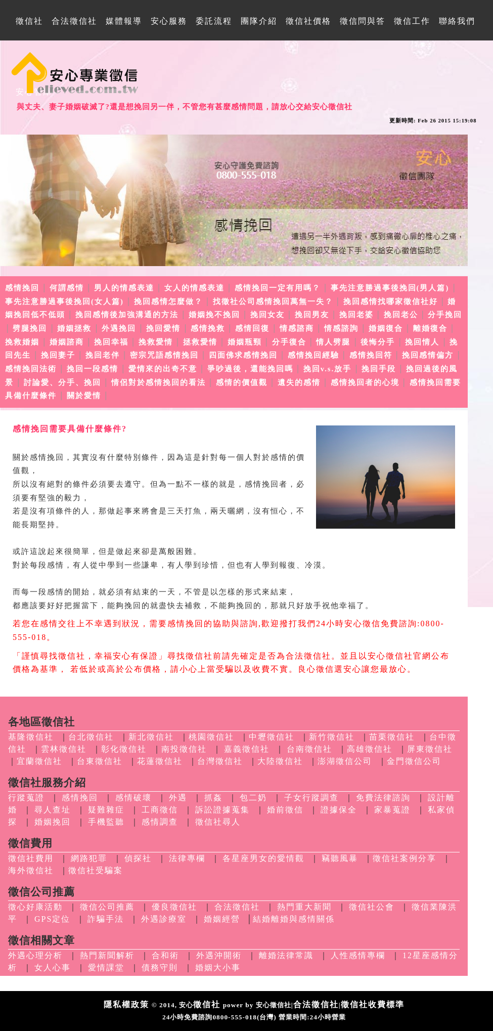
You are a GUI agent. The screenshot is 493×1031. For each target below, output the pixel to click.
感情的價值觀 (241, 382)
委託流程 (214, 21)
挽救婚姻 (22, 342)
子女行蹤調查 (311, 797)
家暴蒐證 (392, 809)
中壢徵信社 (271, 737)
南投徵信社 (184, 749)
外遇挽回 (119, 328)
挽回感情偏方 (428, 355)
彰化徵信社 (124, 749)
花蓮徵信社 (160, 761)
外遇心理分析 (35, 955)
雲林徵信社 (63, 749)
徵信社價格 (308, 21)
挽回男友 (312, 315)
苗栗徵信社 (392, 737)
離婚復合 (430, 328)
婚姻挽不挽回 (214, 315)
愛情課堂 (106, 967)
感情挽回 (22, 288)
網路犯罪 (89, 858)
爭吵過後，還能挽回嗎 (250, 369)
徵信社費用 (31, 858)
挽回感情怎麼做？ (168, 301)
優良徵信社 (174, 907)
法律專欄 (187, 858)
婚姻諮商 (67, 342)
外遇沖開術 (219, 955)
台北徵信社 (91, 737)
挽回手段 (379, 369)
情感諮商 (297, 328)
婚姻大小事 (218, 967)
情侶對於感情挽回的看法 (158, 382)
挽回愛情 (163, 328)
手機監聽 (106, 822)
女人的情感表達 (194, 288)
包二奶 (253, 797)
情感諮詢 (341, 328)
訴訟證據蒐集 (222, 809)
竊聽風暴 (340, 858)
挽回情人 (422, 342)
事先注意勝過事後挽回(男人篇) (390, 288)
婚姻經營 (222, 919)
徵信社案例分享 (404, 858)
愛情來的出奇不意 (162, 369)
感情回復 (252, 328)
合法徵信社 (74, 21)
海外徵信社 (31, 870)
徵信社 (29, 21)
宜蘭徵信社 (39, 761)
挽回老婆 (356, 315)
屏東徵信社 (430, 749)
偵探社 (138, 858)
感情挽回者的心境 (365, 382)
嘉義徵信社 (247, 749)
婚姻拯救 (74, 328)
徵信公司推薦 (107, 907)
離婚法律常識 (286, 955)
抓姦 (213, 797)
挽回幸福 (111, 342)
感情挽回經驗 (313, 355)
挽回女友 (267, 315)
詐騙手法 (105, 919)
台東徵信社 (99, 761)
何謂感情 (67, 288)
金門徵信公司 (414, 761)
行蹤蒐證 (26, 797)
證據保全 (339, 809)
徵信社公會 (371, 907)
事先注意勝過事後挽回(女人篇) (64, 301)
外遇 (178, 797)
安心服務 (169, 21)
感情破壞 (133, 797)
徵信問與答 (362, 21)
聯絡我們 (457, 21)
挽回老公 (401, 315)
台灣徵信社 (220, 761)
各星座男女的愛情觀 (263, 858)
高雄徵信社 (369, 749)
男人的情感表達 (124, 288)
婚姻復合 (386, 328)
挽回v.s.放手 (327, 369)
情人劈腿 (333, 342)
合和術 (165, 955)
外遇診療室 (164, 919)
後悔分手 (378, 342)
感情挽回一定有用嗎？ (278, 288)
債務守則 (160, 967)
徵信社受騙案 (95, 870)
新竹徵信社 (331, 737)
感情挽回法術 (31, 369)
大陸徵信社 (280, 761)
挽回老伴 (102, 355)
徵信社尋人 (218, 822)
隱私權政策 (126, 1004)
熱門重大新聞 (304, 907)
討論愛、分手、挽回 (62, 382)
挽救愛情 (156, 342)
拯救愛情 (200, 342)
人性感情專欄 (358, 955)
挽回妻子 (58, 355)
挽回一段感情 (92, 369)
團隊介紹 (259, 21)
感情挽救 (208, 328)
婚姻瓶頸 (245, 342)
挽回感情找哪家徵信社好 (390, 301)
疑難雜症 (106, 809)
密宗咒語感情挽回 (164, 355)
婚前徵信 (285, 809)
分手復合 (289, 342)
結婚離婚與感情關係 (294, 919)
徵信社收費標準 (373, 1004)
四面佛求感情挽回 (243, 355)
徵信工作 (412, 21)
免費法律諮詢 (383, 797)
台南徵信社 (309, 749)
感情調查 (160, 822)
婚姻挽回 (52, 822)
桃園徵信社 (211, 737)
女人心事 (52, 967)
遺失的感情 (299, 382)
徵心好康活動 (35, 907)
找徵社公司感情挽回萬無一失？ (273, 301)
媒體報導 (124, 21)
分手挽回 (445, 315)
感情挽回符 (370, 355)
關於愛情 (84, 396)
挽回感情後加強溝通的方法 (126, 315)
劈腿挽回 (30, 328)
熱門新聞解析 (107, 955)
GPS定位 (52, 919)
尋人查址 (52, 809)
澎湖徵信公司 (345, 761)
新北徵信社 (151, 737)
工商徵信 (160, 809)
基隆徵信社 (31, 737)
